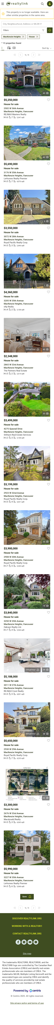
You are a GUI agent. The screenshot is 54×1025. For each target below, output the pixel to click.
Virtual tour (33, 349)
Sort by (45, 48)
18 (46, 606)
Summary (14, 47)
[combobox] (27, 24)
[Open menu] (2, 4)
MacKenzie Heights (12, 37)
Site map (27, 953)
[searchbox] (25, 23)
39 (46, 670)
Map (8, 47)
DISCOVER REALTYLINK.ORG (27, 918)
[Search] (42, 3)
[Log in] (50, 4)
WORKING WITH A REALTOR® (27, 926)
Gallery (2, 47)
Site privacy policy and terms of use (27, 1003)
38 (46, 734)
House (32, 37)
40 (46, 93)
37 (46, 477)
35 (46, 413)
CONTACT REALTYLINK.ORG (27, 933)
